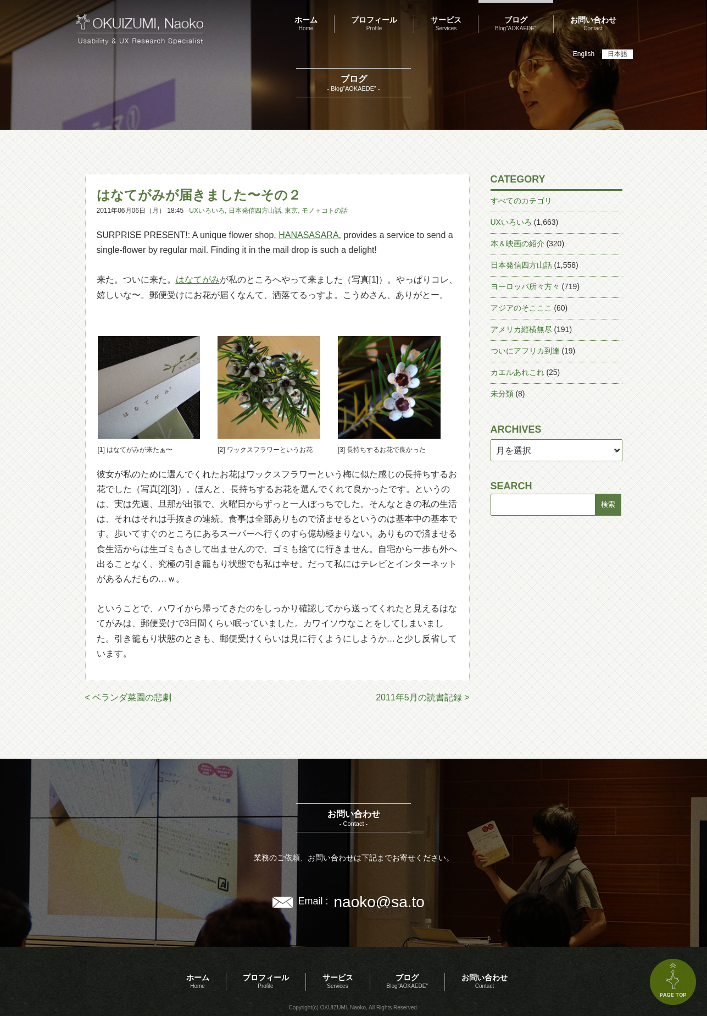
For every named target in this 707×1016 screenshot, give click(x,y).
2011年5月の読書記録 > (422, 697)
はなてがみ (198, 279)
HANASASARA (308, 235)
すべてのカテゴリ (521, 200)
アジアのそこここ (521, 307)
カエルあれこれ (517, 372)
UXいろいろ (207, 210)
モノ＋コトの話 (325, 210)
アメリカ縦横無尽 (521, 329)
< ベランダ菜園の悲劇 (128, 697)
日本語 (617, 54)
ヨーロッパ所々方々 (525, 286)
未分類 (502, 393)
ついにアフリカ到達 (525, 350)
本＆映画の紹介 (517, 243)
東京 (291, 210)
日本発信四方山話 (255, 210)
